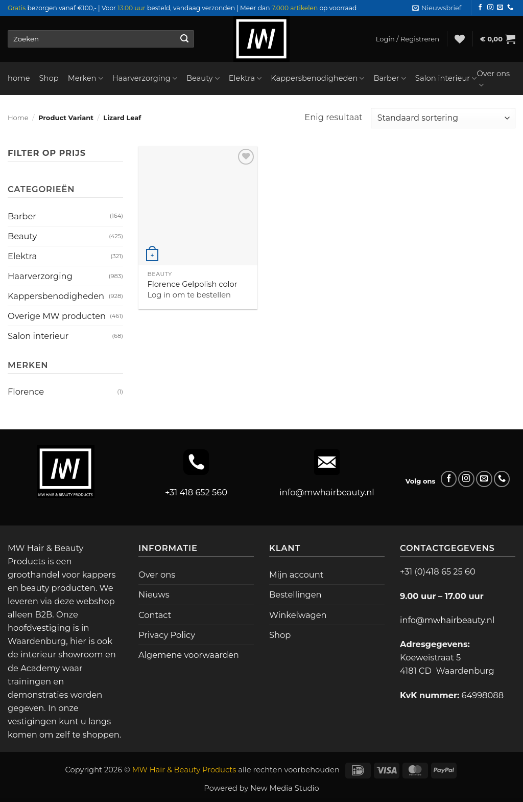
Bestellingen (295, 594)
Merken (85, 78)
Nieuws (154, 594)
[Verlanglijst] (460, 39)
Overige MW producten (57, 316)
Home (18, 117)
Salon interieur (446, 78)
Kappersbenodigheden (317, 78)
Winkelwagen (298, 615)
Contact (154, 615)
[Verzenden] (184, 39)
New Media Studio (284, 788)
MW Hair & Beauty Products (184, 769)
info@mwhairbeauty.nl (326, 492)
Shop (49, 78)
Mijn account (296, 574)
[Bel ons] (510, 7)
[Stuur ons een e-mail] (500, 7)
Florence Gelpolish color (192, 284)
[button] (436, 8)
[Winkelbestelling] (443, 118)
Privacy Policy (166, 635)
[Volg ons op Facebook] (480, 7)
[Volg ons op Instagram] (490, 7)
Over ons (493, 79)
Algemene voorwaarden (188, 655)
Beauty (203, 78)
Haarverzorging (144, 78)
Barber (389, 78)
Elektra (245, 78)
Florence (26, 391)
